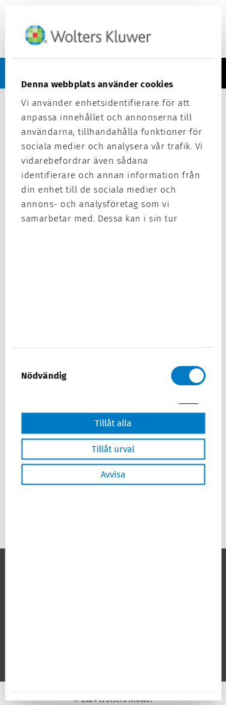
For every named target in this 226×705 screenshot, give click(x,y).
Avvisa (113, 474)
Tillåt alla (113, 423)
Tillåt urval (113, 448)
